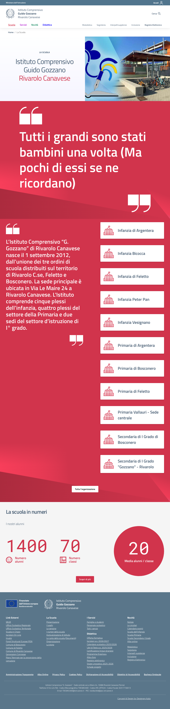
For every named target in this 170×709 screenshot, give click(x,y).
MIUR (8, 622)
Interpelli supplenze (118, 24)
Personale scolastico (96, 625)
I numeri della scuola (55, 631)
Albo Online (43, 674)
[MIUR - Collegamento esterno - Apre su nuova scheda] (16, 2)
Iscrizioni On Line (13, 635)
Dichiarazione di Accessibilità (99, 674)
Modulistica (87, 24)
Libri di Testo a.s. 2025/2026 (99, 647)
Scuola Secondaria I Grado (139, 638)
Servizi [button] (23, 25)
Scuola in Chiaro (13, 631)
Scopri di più (85, 579)
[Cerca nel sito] (156, 13)
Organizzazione (53, 641)
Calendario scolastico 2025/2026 (102, 644)
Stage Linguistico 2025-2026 (100, 663)
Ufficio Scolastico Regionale (18, 625)
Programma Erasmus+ (97, 654)
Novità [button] (34, 25)
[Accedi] (158, 3)
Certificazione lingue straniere (100, 650)
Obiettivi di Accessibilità (128, 674)
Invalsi (9, 638)
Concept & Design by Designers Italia (134, 698)
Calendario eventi (135, 628)
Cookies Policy (75, 674)
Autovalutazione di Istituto (58, 635)
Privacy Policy (58, 674)
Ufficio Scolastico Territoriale (18, 628)
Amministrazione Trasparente (19, 674)
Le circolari (132, 625)
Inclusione (135, 24)
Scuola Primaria (134, 635)
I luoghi (49, 625)
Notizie (130, 622)
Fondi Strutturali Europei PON (19, 641)
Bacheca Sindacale (152, 674)
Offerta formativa (95, 638)
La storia (50, 644)
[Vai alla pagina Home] (10, 32)
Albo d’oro (91, 657)
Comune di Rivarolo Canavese (19, 651)
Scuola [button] (11, 25)
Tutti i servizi (92, 628)
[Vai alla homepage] (10, 13)
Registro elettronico (96, 660)
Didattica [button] (47, 25)
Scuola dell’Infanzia (136, 631)
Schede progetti (94, 667)
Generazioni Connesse (16, 654)
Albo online (132, 641)
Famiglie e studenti (95, 622)
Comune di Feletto (14, 647)
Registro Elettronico (153, 24)
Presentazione (52, 622)
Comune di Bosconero (15, 644)
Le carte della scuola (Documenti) (61, 638)
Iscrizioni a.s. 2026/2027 (98, 641)
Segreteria (101, 24)
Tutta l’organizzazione (85, 489)
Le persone (51, 628)
